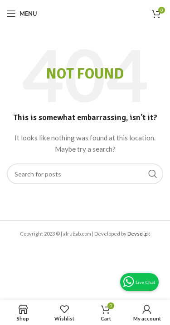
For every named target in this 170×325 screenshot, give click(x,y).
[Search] (85, 173)
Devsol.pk (138, 234)
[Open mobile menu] (22, 14)
